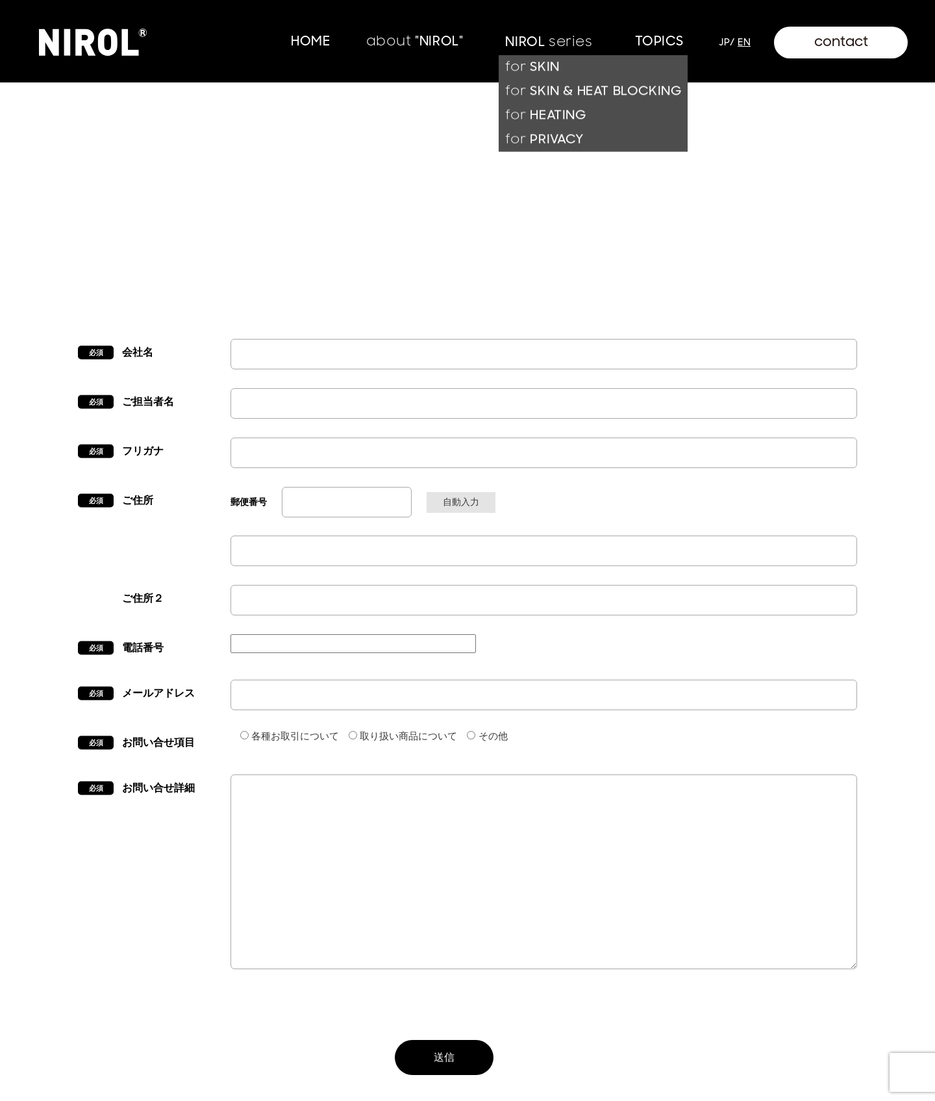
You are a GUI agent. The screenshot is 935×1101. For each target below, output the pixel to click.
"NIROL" (415, 41)
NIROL (548, 42)
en (744, 42)
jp (724, 42)
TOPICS (659, 41)
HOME (310, 41)
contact (841, 42)
